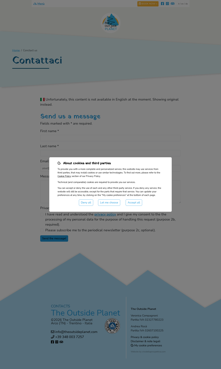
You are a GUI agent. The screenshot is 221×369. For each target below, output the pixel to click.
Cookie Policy (64, 176)
